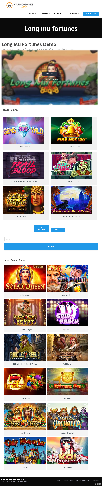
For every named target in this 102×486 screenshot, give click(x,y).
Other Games (58, 13)
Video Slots (46, 13)
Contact (96, 480)
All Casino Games (73, 13)
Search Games (33, 13)
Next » (58, 230)
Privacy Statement (82, 480)
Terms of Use (68, 480)
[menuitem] (33, 13)
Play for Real (91, 13)
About (58, 480)
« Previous (41, 229)
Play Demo (50, 74)
